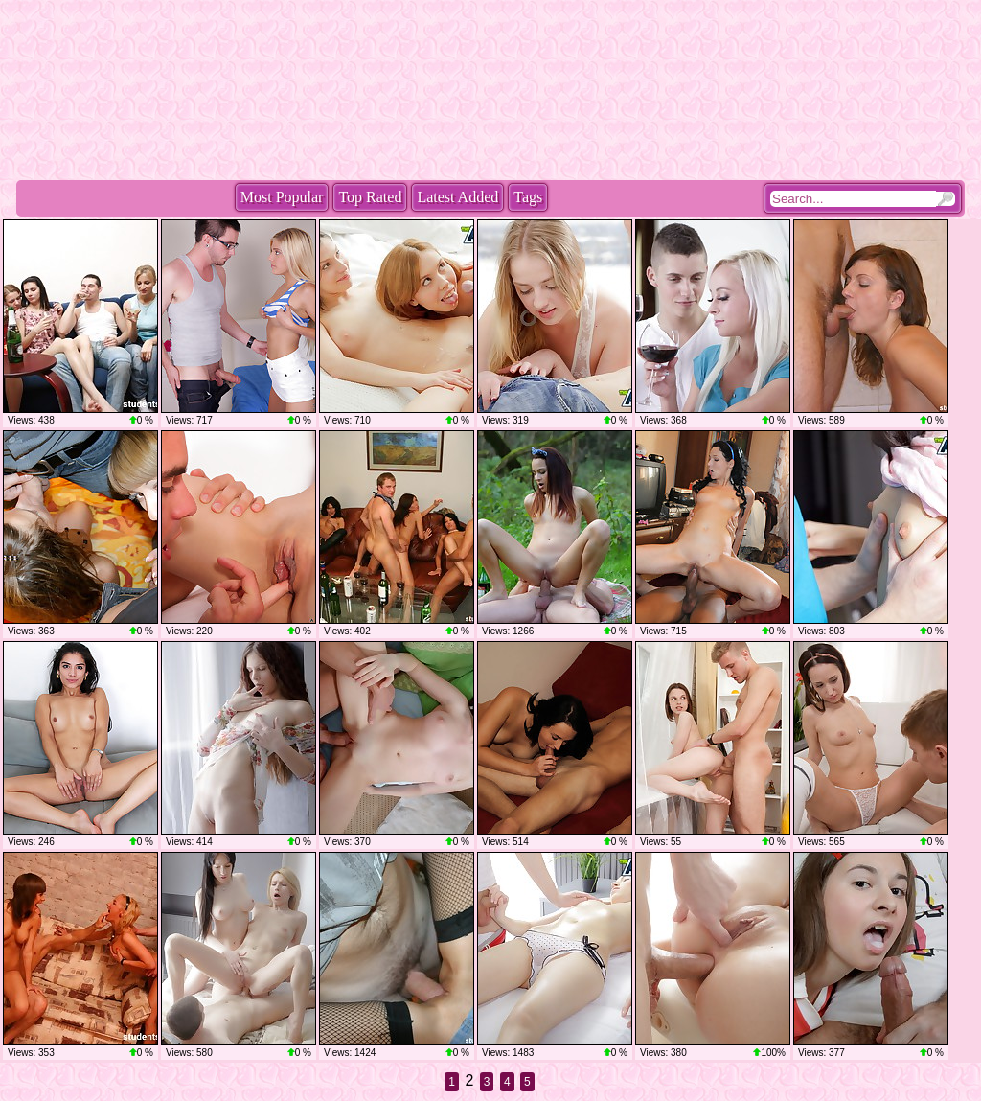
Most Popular (282, 197)
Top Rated (369, 197)
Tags (527, 197)
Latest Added (457, 197)
